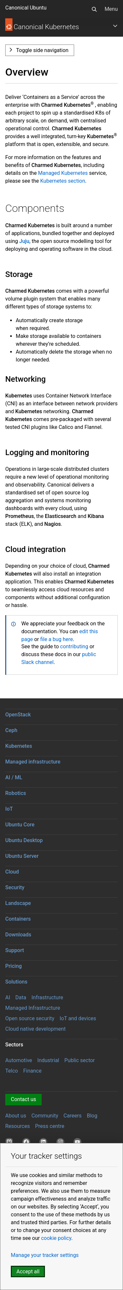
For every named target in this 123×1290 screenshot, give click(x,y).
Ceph (11, 730)
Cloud (12, 872)
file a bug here (56, 639)
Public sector (79, 1060)
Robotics (15, 793)
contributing (75, 646)
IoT (9, 809)
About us (15, 1116)
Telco (11, 1071)
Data (20, 997)
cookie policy (56, 1238)
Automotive (18, 1060)
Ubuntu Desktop (24, 840)
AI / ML (13, 777)
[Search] (94, 9)
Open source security (29, 1018)
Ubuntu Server (22, 856)
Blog (92, 1116)
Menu (111, 9)
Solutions (16, 982)
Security (14, 887)
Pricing (13, 966)
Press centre (49, 1126)
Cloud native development (35, 1029)
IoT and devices (78, 1018)
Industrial (48, 1060)
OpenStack (18, 714)
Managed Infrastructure (32, 1008)
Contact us (23, 1099)
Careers (73, 1116)
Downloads (18, 934)
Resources (17, 1126)
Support (14, 950)
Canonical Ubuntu (26, 8)
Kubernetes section (62, 181)
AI (7, 997)
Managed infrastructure (32, 762)
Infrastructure (47, 997)
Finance (32, 1071)
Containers (18, 919)
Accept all (27, 1271)
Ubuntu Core (19, 824)
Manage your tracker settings (45, 1255)
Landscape (18, 903)
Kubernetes (18, 746)
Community (44, 1116)
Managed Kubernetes (63, 173)
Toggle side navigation (42, 50)
